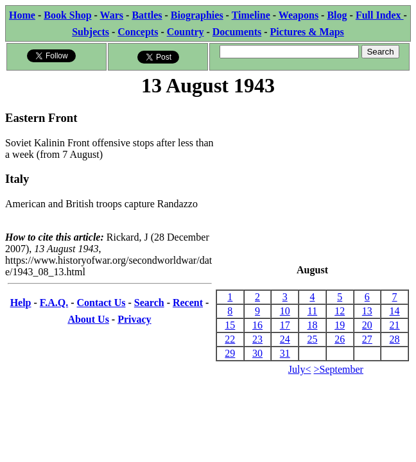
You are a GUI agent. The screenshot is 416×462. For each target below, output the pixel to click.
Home (22, 15)
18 (312, 325)
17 (285, 325)
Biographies (197, 15)
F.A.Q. (54, 302)
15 (230, 325)
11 (312, 310)
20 (367, 325)
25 (312, 339)
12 (339, 310)
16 (257, 325)
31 (285, 353)
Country (185, 31)
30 (257, 353)
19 (339, 325)
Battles (147, 15)
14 (395, 310)
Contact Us (100, 302)
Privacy (134, 319)
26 (339, 339)
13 (367, 310)
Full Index (380, 15)
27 (367, 339)
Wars (111, 15)
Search (149, 302)
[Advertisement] (312, 181)
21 (395, 325)
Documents (236, 31)
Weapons (298, 15)
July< (299, 369)
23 (257, 339)
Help (20, 302)
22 (230, 339)
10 (285, 310)
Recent (188, 302)
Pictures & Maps (307, 31)
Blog (337, 15)
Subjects (90, 31)
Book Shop (67, 15)
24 (285, 339)
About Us (87, 319)
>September (338, 369)
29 (230, 353)
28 (395, 339)
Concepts (137, 31)
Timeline (251, 15)
